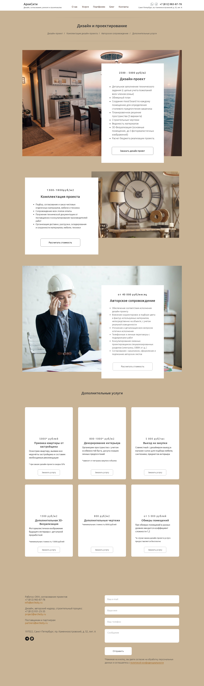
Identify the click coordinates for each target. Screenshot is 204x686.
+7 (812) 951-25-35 (35, 611)
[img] (156, 4)
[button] (132, 151)
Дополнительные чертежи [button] (102, 520)
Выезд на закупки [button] (155, 443)
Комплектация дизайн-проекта (82, 33)
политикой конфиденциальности (147, 662)
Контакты (124, 6)
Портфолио (99, 6)
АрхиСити (31, 4)
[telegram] (27, 639)
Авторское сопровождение (114, 33)
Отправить (118, 651)
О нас (74, 6)
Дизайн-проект (55, 33)
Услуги (85, 6)
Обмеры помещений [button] (155, 520)
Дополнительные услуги (144, 33)
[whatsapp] (32, 639)
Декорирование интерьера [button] (102, 443)
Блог (111, 6)
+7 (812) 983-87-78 (171, 4)
